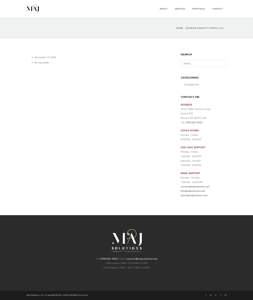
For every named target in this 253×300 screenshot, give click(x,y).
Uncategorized (191, 84)
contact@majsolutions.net (195, 186)
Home (179, 28)
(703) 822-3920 (193, 122)
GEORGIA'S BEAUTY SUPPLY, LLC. (205, 28)
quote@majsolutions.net (194, 195)
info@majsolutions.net (193, 190)
